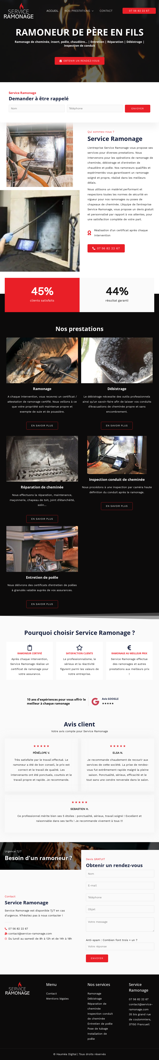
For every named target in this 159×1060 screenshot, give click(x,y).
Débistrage (95, 998)
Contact (105, 10)
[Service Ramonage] (18, 10)
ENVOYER (137, 108)
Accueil (53, 10)
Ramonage (94, 993)
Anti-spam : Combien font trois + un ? (111, 940)
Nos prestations (79, 10)
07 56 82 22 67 (139, 999)
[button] (92, 10)
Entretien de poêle (100, 1023)
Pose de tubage (98, 1028)
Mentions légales (57, 998)
